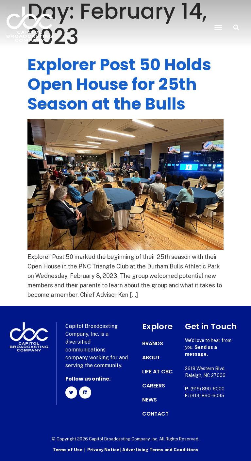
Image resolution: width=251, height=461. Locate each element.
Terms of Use (67, 449)
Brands (152, 343)
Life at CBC (157, 371)
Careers (153, 386)
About (151, 357)
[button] (218, 27)
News (149, 400)
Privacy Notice (103, 449)
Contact (155, 414)
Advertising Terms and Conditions (160, 449)
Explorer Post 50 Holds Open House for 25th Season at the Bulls (119, 84)
